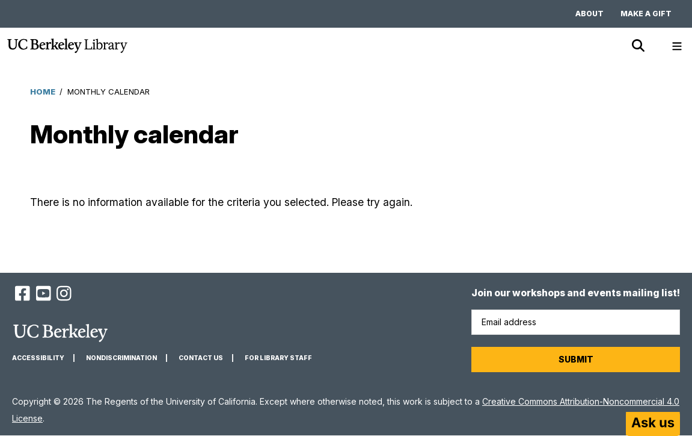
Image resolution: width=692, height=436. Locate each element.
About (589, 13)
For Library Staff (278, 358)
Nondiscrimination (121, 358)
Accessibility (38, 358)
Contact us (201, 358)
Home (42, 91)
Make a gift (646, 13)
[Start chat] (653, 424)
